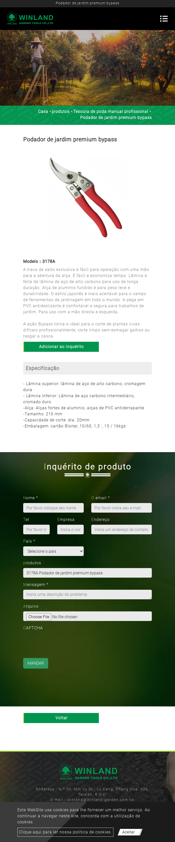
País (29, 541)
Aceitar (128, 832)
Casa (43, 111)
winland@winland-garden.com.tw (100, 800)
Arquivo (31, 606)
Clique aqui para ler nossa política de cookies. (65, 832)
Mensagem (35, 584)
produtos (61, 111)
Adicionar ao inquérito (61, 346)
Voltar (61, 717)
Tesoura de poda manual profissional (110, 111)
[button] (27, 201)
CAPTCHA (33, 628)
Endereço (100, 519)
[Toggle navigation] (164, 19)
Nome (30, 497)
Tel (26, 519)
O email (100, 497)
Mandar (35, 663)
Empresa (66, 519)
